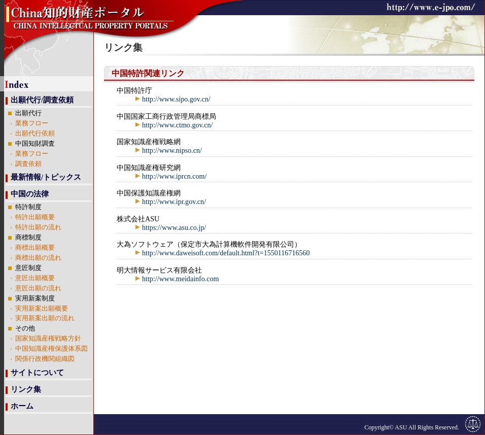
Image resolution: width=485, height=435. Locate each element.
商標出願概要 (35, 247)
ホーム (22, 406)
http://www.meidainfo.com (176, 279)
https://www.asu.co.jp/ (170, 227)
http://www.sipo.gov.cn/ (172, 99)
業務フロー (31, 123)
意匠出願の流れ (38, 288)
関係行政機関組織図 (45, 358)
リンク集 (26, 389)
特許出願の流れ (38, 227)
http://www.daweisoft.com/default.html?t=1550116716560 (222, 253)
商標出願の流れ (38, 257)
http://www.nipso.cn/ (168, 150)
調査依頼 (28, 164)
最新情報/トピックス (46, 177)
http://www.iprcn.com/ (170, 176)
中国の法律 (30, 194)
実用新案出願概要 (41, 308)
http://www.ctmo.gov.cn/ (173, 125)
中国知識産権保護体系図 (51, 348)
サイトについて (37, 373)
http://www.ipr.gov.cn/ (170, 201)
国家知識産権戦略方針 (48, 338)
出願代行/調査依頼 (42, 100)
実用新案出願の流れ (45, 318)
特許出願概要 (35, 217)
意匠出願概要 (35, 278)
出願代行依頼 (35, 133)
